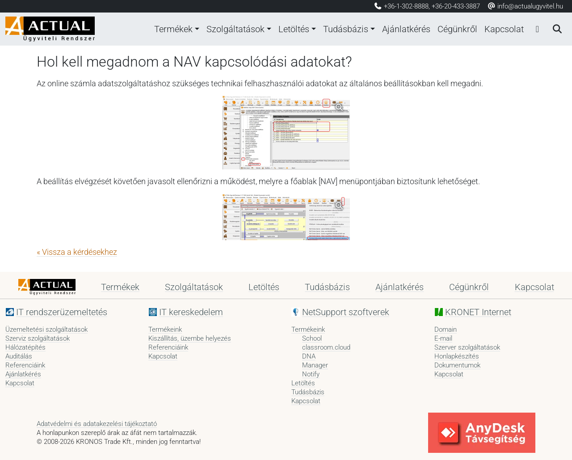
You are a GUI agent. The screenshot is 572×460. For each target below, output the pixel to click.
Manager (315, 365)
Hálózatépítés (25, 347)
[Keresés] (557, 29)
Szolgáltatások (235, 29)
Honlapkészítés (456, 356)
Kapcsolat (504, 29)
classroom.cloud (326, 347)
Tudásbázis (345, 29)
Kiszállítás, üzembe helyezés (189, 338)
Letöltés (293, 29)
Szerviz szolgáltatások (37, 338)
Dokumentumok (457, 365)
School (312, 338)
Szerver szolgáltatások (467, 347)
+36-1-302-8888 (406, 6)
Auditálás (18, 356)
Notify (311, 374)
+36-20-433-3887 (456, 6)
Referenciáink (25, 365)
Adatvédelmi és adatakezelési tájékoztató (97, 424)
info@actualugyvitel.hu (525, 6)
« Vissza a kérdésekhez (77, 252)
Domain (445, 329)
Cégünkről (457, 29)
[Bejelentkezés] (537, 29)
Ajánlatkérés (406, 29)
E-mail (443, 338)
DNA (308, 356)
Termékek (173, 29)
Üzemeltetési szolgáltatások (46, 329)
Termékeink (165, 329)
